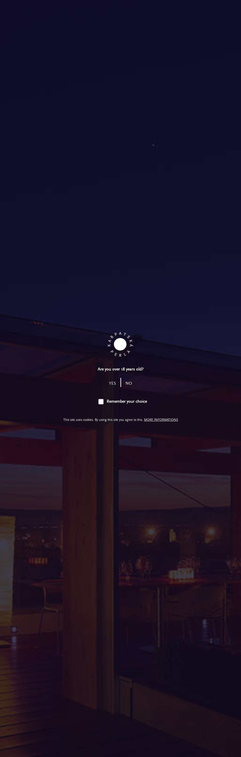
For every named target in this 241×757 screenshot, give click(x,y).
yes (112, 383)
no (128, 383)
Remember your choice (127, 401)
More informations (161, 420)
